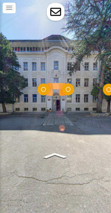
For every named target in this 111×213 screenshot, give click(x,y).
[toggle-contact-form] (56, 12)
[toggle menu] (9, 8)
